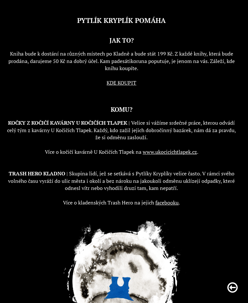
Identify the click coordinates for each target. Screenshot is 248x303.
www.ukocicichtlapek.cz (170, 152)
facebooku (167, 202)
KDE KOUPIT (121, 82)
